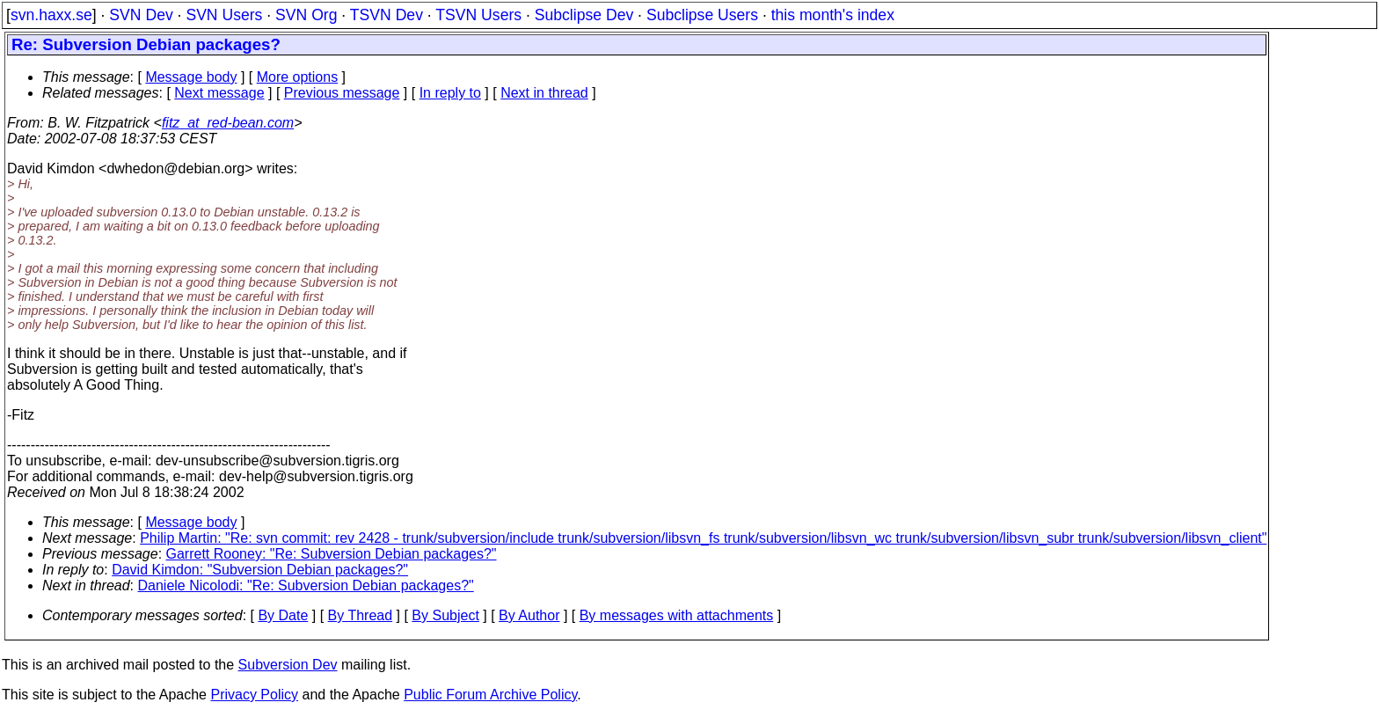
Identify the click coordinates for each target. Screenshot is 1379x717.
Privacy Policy (254, 694)
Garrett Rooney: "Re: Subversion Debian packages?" (331, 553)
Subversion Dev (288, 664)
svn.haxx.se (51, 15)
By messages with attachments (677, 615)
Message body (191, 77)
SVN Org (306, 15)
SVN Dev (140, 15)
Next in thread (544, 92)
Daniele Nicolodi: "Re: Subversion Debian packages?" (306, 585)
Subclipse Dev (584, 15)
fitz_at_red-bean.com (228, 122)
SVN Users (224, 15)
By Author (529, 615)
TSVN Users (478, 15)
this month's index (832, 15)
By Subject (445, 615)
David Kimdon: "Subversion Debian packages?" (260, 569)
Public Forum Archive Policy (490, 694)
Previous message (342, 92)
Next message (219, 92)
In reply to (450, 92)
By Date (283, 615)
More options (298, 77)
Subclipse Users (702, 15)
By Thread (360, 615)
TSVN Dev (386, 15)
